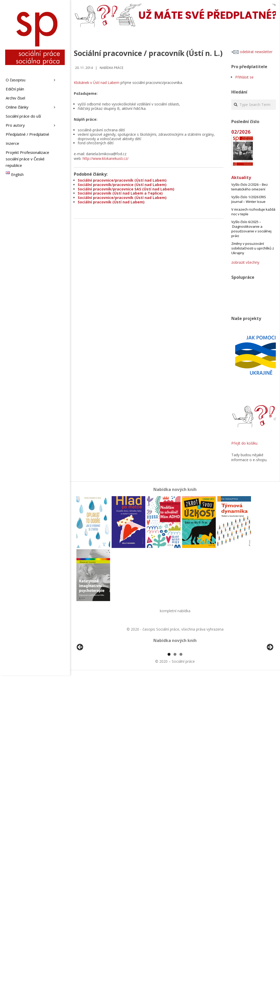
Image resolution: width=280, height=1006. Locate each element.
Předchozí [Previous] (80, 677)
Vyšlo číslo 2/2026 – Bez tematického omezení (249, 186)
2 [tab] (175, 713)
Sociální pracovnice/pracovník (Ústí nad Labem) (122, 180)
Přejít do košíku (244, 443)
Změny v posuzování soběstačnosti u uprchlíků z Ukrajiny (252, 248)
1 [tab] (169, 713)
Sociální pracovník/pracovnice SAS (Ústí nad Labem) (126, 189)
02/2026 (240, 132)
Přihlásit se (244, 77)
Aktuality (241, 177)
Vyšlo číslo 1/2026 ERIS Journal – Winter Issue (248, 199)
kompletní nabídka (175, 610)
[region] (175, 678)
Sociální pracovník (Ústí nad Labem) (111, 201)
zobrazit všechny (245, 262)
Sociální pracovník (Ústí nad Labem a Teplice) (120, 193)
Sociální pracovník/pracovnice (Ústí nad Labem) (122, 184)
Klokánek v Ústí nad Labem (96, 82)
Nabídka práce (111, 68)
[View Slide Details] (94, 678)
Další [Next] (270, 677)
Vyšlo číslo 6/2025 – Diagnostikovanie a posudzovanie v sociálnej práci (251, 228)
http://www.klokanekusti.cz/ (105, 158)
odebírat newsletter (251, 51)
